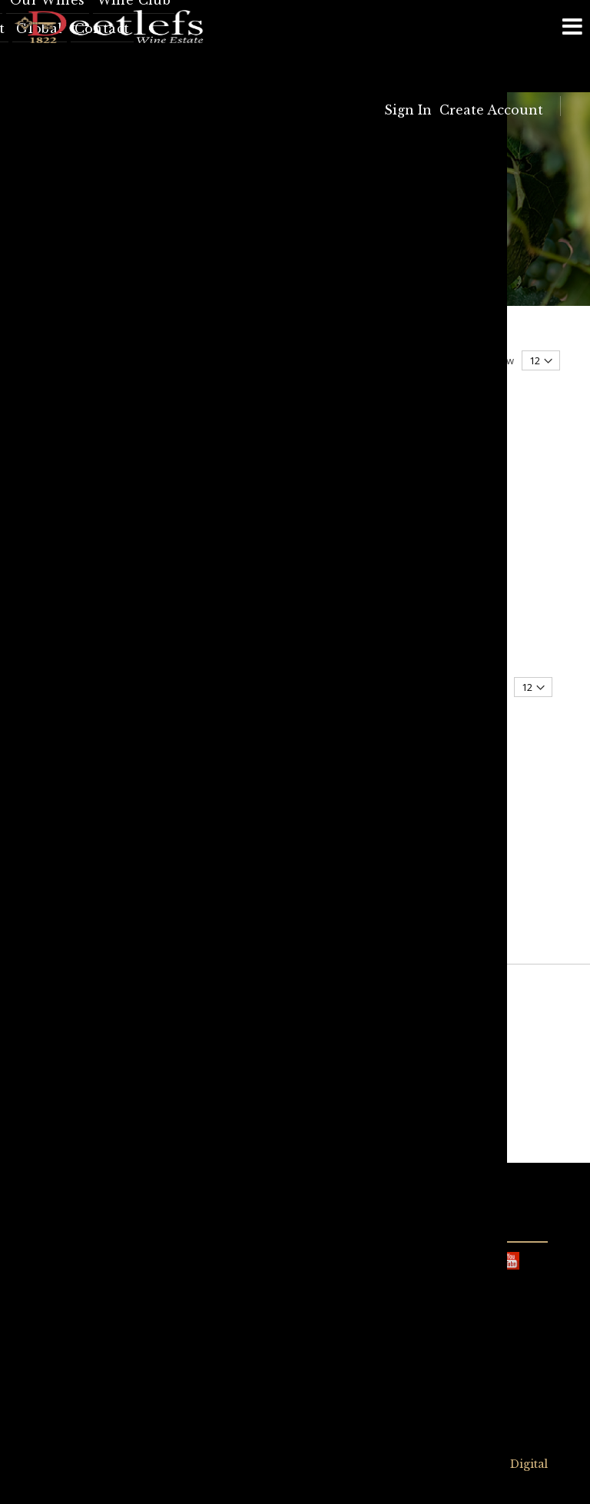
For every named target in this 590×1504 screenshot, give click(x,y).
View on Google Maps (357, 1303)
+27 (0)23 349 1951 (106, 1304)
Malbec (72, 756)
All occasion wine (92, 682)
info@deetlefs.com (88, 1251)
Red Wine (75, 655)
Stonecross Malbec (258, 637)
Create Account (491, 110)
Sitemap (329, 1465)
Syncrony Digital (499, 1464)
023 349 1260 (203, 1391)
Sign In (408, 110)
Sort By (179, 360)
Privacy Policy (255, 1465)
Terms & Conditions (145, 1465)
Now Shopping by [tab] (82, 375)
